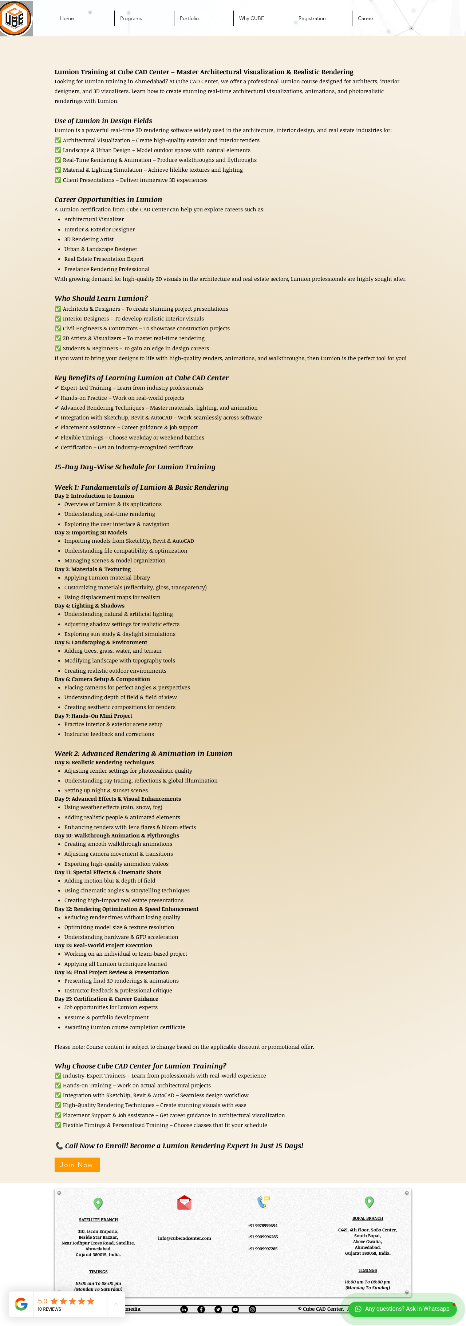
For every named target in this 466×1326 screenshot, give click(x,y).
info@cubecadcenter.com (184, 1238)
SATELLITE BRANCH (98, 1219)
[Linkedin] (184, 1309)
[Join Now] (77, 1165)
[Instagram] (252, 1309)
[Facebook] (201, 1309)
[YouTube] (235, 1309)
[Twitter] (218, 1309)
